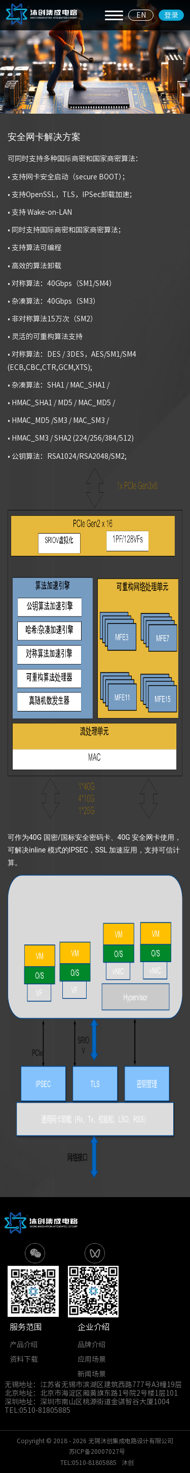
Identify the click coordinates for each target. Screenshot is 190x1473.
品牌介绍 (92, 1344)
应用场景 (92, 1359)
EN (141, 15)
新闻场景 (92, 1373)
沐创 (128, 1462)
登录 (171, 15)
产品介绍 (24, 1344)
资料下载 (24, 1359)
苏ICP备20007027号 (97, 1451)
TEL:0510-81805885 (88, 1462)
